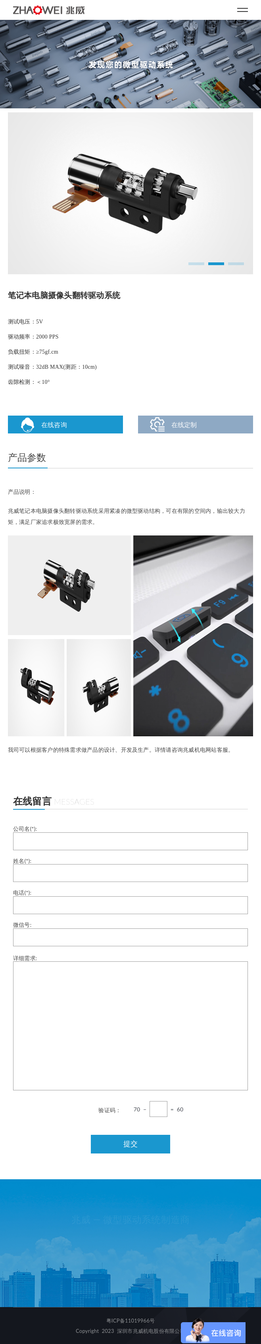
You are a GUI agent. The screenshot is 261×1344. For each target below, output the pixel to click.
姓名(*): (130, 869)
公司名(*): (130, 837)
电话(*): (130, 901)
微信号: (130, 933)
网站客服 (216, 749)
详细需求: (130, 1023)
